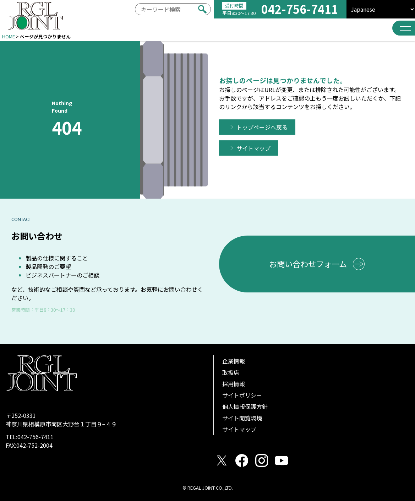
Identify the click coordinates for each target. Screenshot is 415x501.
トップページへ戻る (263, 127)
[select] (380, 9)
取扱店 (230, 372)
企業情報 (233, 361)
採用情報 (233, 383)
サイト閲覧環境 (242, 418)
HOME (8, 36)
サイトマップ (255, 148)
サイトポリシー (242, 395)
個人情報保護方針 (245, 406)
